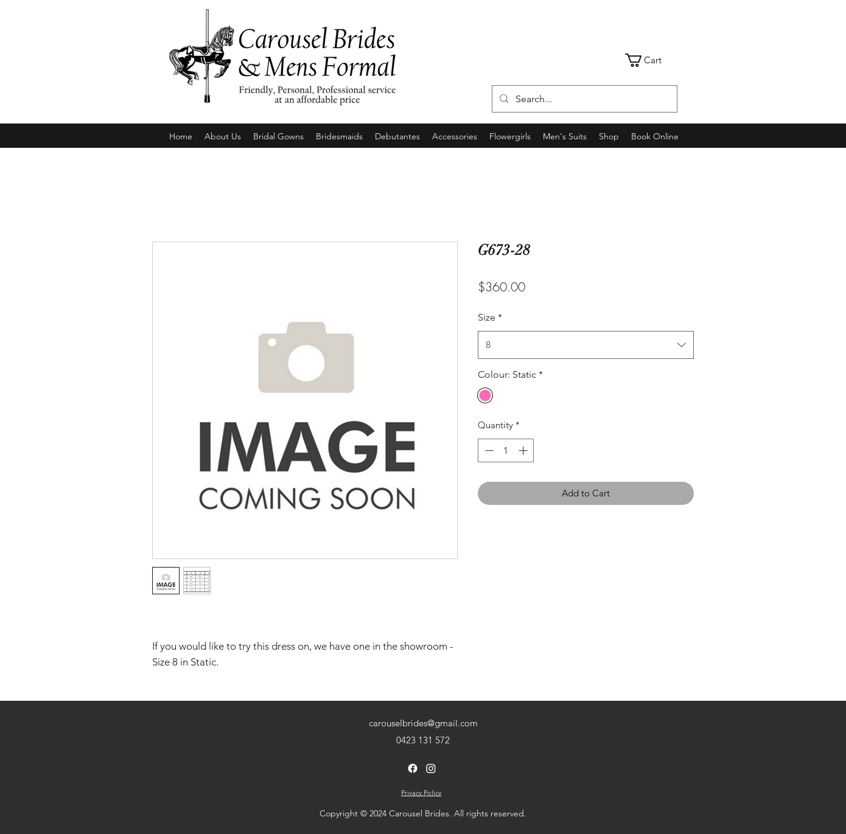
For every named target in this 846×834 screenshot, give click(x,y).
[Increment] (524, 450)
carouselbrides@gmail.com (423, 723)
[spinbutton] (506, 450)
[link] (651, 60)
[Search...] (583, 99)
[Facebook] (413, 768)
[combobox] (586, 345)
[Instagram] (431, 768)
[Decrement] (488, 450)
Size (490, 317)
